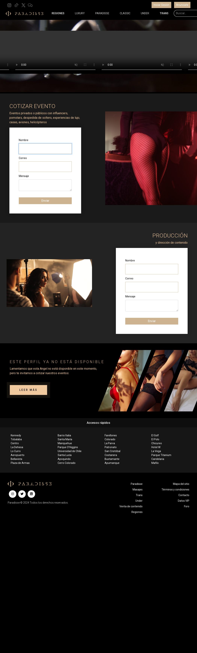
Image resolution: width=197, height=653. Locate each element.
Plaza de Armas (20, 462)
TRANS (164, 13)
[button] (9, 5)
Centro (15, 443)
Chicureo (156, 443)
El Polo (155, 439)
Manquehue (65, 443)
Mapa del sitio (181, 483)
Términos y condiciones (175, 489)
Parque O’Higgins (68, 447)
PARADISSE (102, 13)
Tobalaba (16, 439)
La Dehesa (17, 447)
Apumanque (112, 462)
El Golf (155, 435)
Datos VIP (183, 500)
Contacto (183, 495)
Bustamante (112, 458)
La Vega (156, 451)
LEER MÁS (28, 389)
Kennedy (16, 435)
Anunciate (182, 4)
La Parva (110, 443)
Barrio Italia (64, 435)
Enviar (45, 200)
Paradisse (137, 483)
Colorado (110, 439)
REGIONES (58, 13)
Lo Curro (16, 451)
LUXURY (80, 13)
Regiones (137, 511)
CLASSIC (125, 13)
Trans (139, 495)
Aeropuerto (17, 455)
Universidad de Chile (70, 451)
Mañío (155, 462)
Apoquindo (64, 458)
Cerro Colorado (66, 462)
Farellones (111, 435)
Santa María (65, 439)
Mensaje (24, 176)
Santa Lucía (65, 455)
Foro (186, 506)
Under (139, 500)
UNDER (145, 13)
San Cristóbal (112, 451)
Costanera (111, 455)
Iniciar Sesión (161, 4)
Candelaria (157, 458)
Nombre (23, 140)
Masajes (138, 489)
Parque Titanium (161, 455)
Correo (23, 158)
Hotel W (155, 447)
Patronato (111, 447)
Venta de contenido (131, 506)
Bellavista (16, 458)
